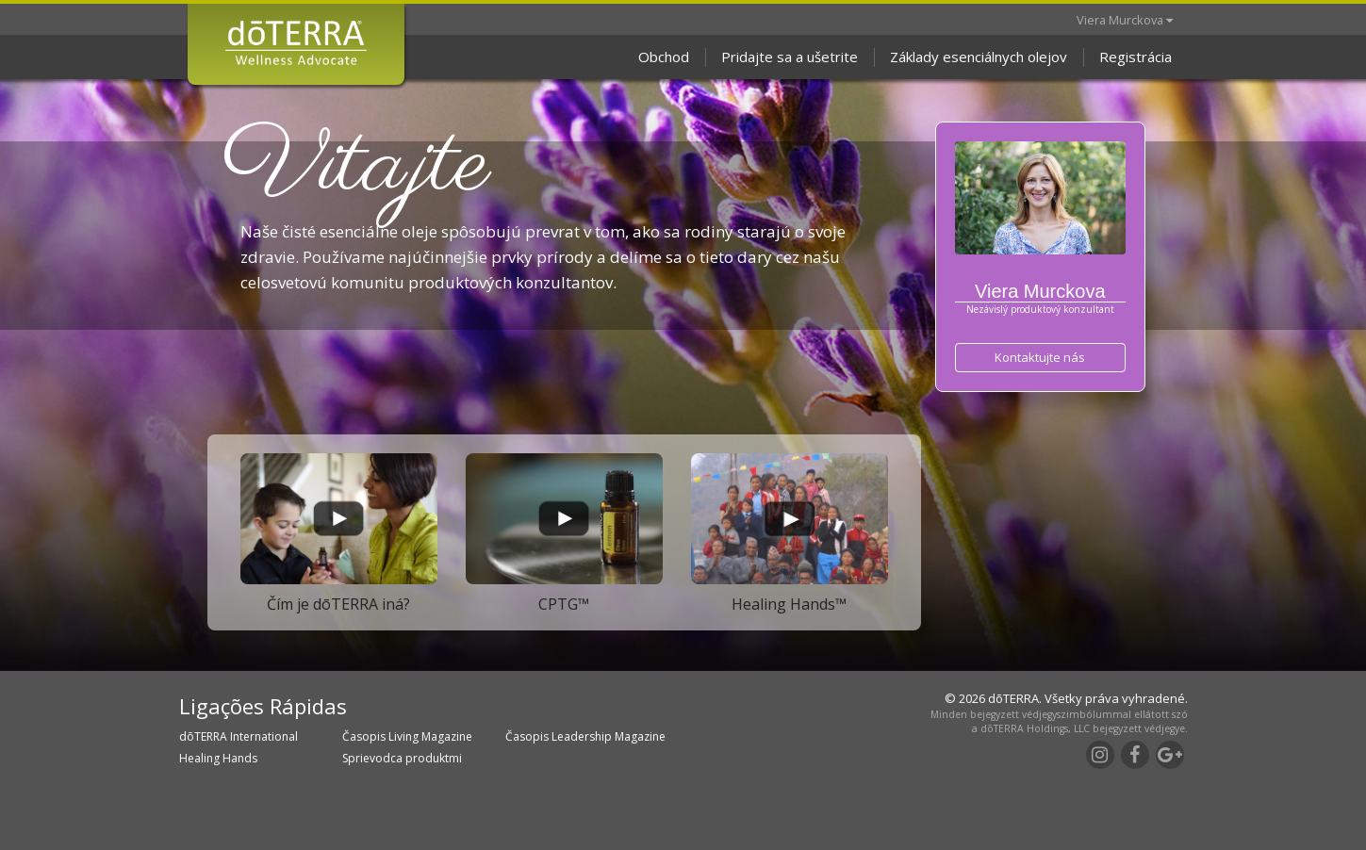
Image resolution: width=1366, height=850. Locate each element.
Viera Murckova (1125, 19)
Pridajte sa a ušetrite (789, 56)
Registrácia (1135, 56)
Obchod (663, 56)
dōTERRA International (238, 736)
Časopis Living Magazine (407, 736)
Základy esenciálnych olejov (978, 56)
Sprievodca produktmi (402, 758)
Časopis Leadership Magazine (585, 736)
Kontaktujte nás (1040, 357)
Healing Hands (218, 758)
